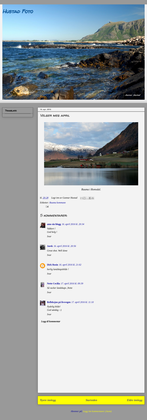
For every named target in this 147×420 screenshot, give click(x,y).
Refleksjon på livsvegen (59, 302)
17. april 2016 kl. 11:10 (82, 302)
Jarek (50, 246)
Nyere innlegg (48, 400)
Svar (49, 236)
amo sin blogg (54, 224)
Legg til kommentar (50, 321)
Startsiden (91, 400)
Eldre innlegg (134, 400)
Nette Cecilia (53, 283)
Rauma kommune (57, 202)
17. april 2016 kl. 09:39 (72, 283)
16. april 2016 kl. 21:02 (70, 264)
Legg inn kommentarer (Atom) (97, 411)
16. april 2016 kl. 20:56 (65, 246)
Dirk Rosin (52, 264)
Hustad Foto (17, 11)
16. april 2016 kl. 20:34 (73, 224)
